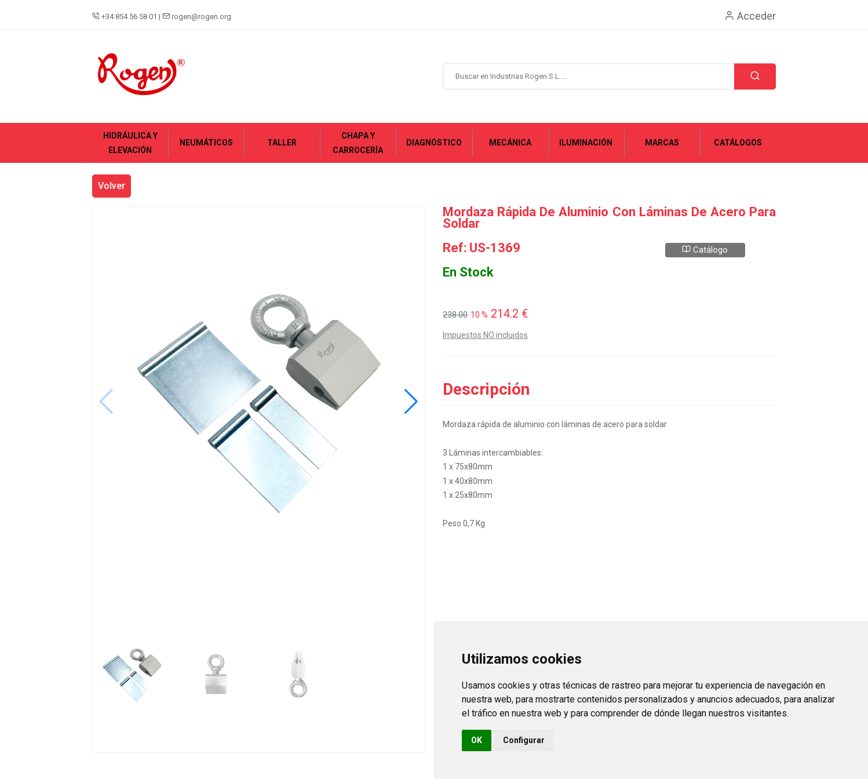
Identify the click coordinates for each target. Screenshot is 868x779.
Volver (111, 185)
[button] (411, 401)
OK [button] (476, 740)
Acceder (750, 16)
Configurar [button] (524, 740)
